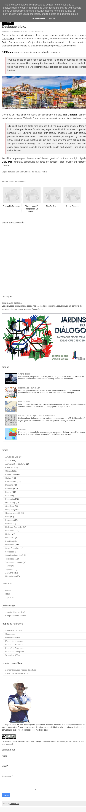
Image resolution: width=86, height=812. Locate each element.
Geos (7, 517)
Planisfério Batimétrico (14, 644)
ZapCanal (9, 573)
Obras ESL (10, 538)
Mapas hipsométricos (14, 641)
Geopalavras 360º (12, 513)
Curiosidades (10, 481)
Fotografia (9, 499)
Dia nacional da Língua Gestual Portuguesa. (36, 415)
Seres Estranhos (12, 548)
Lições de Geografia (13, 527)
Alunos (8, 460)
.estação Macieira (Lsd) (15, 612)
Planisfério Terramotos (14, 648)
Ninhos (8, 534)
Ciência (8, 471)
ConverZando (11, 474)
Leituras (8, 524)
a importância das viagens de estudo (20, 670)
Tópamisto (9, 569)
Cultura (8, 478)
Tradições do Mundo (13, 562)
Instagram (9, 520)
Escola (8, 492)
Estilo (7, 495)
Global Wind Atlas (12, 638)
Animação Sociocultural (15, 464)
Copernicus (10, 634)
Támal (8, 566)
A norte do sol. (24, 374)
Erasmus (9, 489)
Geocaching (10, 502)
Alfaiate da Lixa (11, 457)
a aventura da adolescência (16, 673)
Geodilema (9, 506)
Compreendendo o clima (15, 616)
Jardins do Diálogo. (12, 303)
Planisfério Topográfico (14, 652)
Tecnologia (9, 559)
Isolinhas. (22, 429)
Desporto (9, 485)
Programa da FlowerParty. (29, 388)
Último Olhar (10, 576)
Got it (51, 18)
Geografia (39, 31)
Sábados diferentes (13, 555)
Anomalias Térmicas (13, 631)
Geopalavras (8, 38)
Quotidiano (9, 545)
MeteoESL (9, 531)
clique (7, 594)
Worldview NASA (12, 655)
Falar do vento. (24, 402)
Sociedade (9, 552)
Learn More (38, 18)
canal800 (9, 590)
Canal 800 (9, 467)
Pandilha (9, 541)
